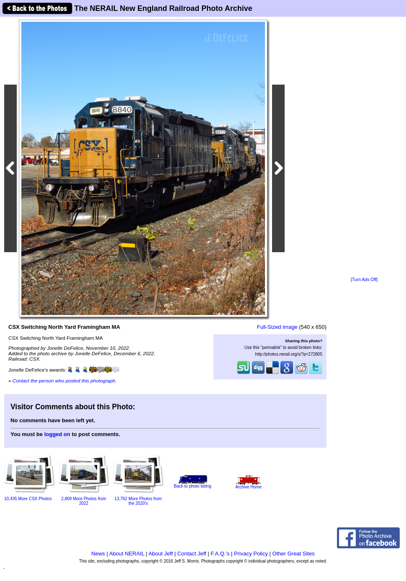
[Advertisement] (364, 147)
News (98, 553)
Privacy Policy (251, 553)
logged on (57, 434)
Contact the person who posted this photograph (64, 380)
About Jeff (161, 553)
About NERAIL (126, 553)
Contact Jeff (191, 553)
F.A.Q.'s (220, 553)
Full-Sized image (277, 327)
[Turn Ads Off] (364, 279)
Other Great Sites (293, 553)
